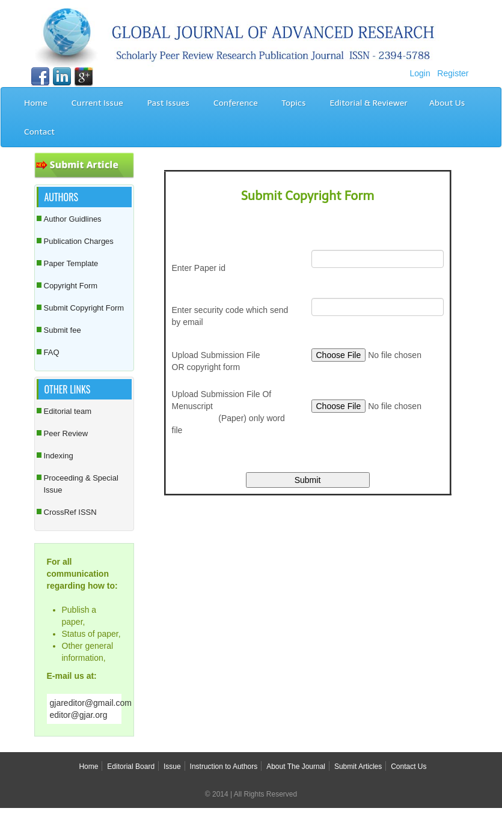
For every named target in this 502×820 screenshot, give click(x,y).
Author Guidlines (73, 218)
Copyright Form (71, 285)
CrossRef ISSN (70, 512)
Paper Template (71, 263)
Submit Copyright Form (84, 307)
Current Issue (97, 103)
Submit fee (62, 330)
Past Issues (168, 103)
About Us (447, 103)
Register (452, 73)
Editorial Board (131, 766)
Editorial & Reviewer (368, 103)
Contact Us (408, 766)
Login (419, 73)
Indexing (58, 455)
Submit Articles (358, 766)
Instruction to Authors (224, 766)
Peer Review (66, 433)
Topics (294, 103)
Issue (172, 766)
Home (35, 103)
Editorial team (67, 411)
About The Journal (295, 766)
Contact (39, 132)
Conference (235, 103)
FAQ (52, 352)
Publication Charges (79, 241)
